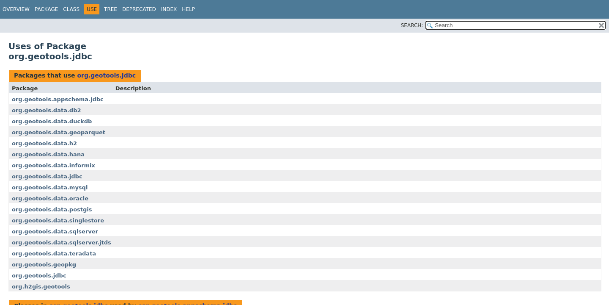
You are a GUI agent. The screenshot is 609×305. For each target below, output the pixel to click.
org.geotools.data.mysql (50, 187)
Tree (110, 9)
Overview (16, 9)
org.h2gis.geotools (41, 286)
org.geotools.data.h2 (44, 143)
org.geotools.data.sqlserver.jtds (61, 242)
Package (46, 9)
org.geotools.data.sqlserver (55, 231)
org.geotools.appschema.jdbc (58, 99)
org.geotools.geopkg (44, 264)
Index (169, 9)
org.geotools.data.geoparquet (58, 132)
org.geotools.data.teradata (54, 253)
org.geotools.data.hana (48, 154)
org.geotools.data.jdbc (47, 176)
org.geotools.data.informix (53, 165)
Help (188, 9)
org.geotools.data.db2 (46, 110)
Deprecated (139, 9)
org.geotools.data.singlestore (58, 220)
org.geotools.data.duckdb (52, 121)
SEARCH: (412, 25)
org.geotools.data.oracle (50, 198)
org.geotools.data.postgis (52, 209)
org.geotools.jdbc (106, 75)
